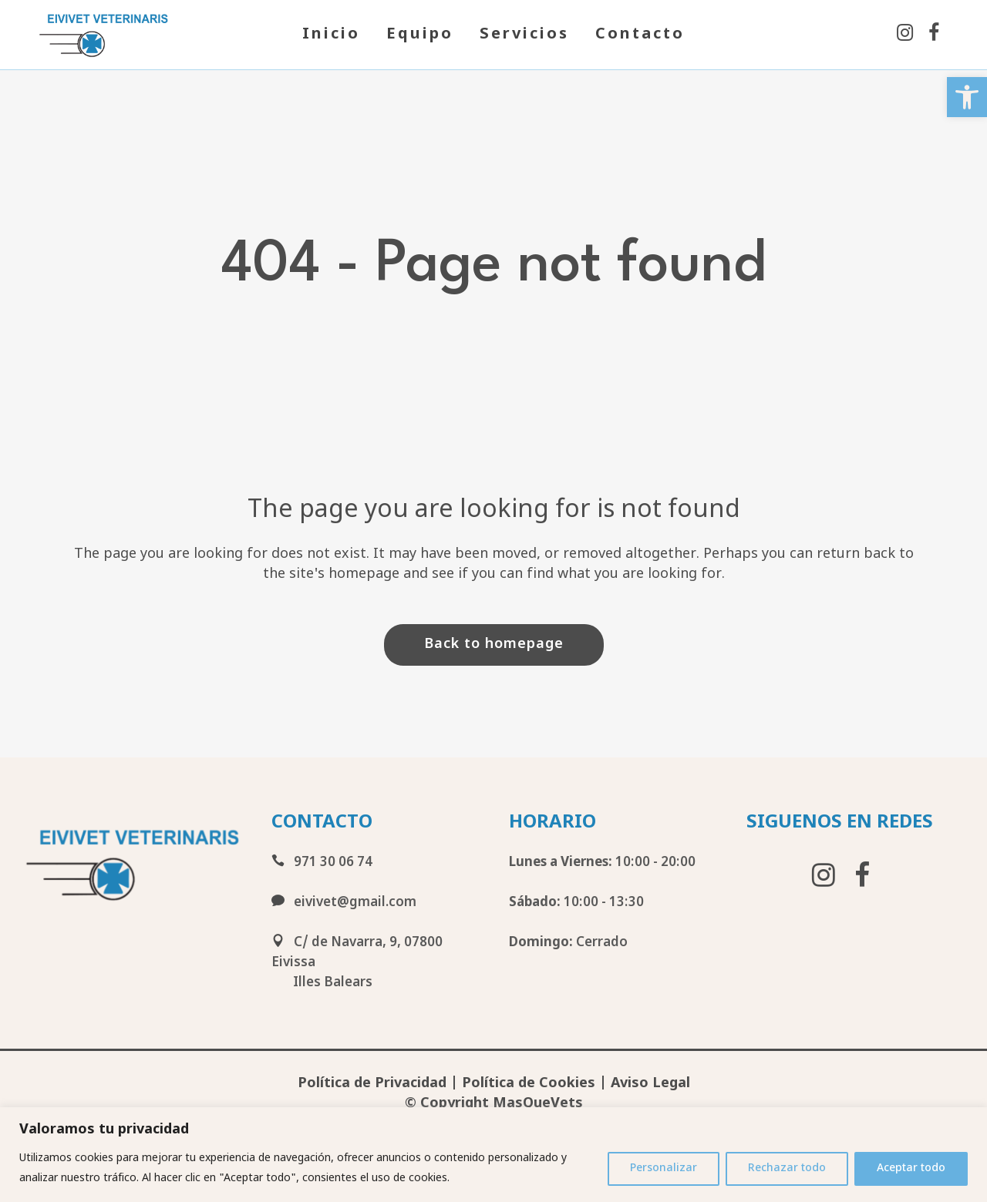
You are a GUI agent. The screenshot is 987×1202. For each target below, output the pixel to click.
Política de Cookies (528, 1084)
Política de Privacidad (372, 1084)
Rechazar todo (787, 1168)
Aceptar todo (911, 1168)
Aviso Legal (650, 1084)
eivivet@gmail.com (343, 903)
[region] (493, 1154)
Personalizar (663, 1168)
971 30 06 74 (321, 862)
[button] (967, 97)
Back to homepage (494, 644)
